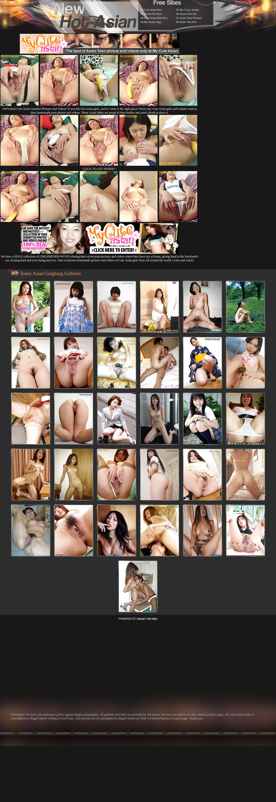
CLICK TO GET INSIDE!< (100, 169)
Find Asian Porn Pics (156, 17)
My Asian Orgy (152, 21)
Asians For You (152, 13)
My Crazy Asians (189, 9)
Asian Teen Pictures (191, 17)
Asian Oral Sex (188, 13)
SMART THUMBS (147, 618)
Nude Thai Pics (188, 21)
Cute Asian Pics (153, 9)
